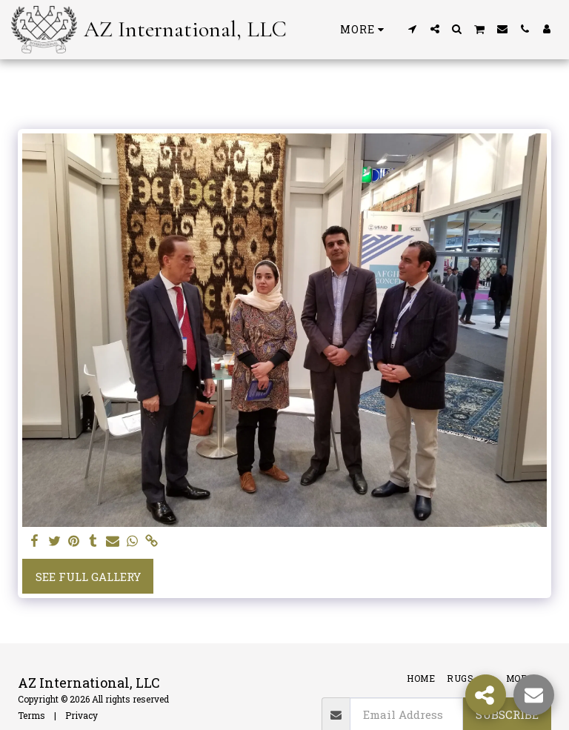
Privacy (81, 715)
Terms (31, 715)
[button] (412, 29)
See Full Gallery (88, 576)
